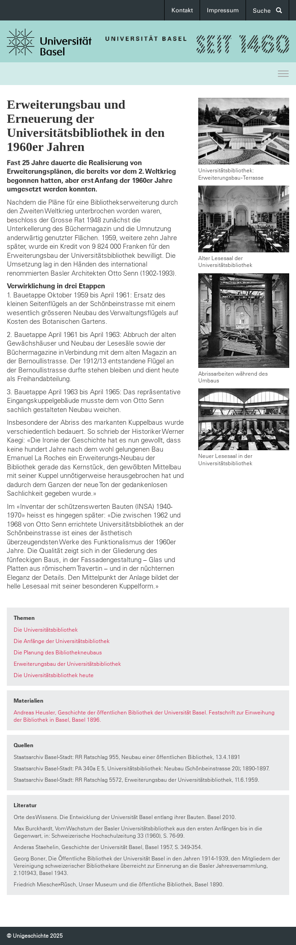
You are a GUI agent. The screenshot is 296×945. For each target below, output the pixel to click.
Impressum (223, 10)
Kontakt (182, 10)
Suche (267, 10)
